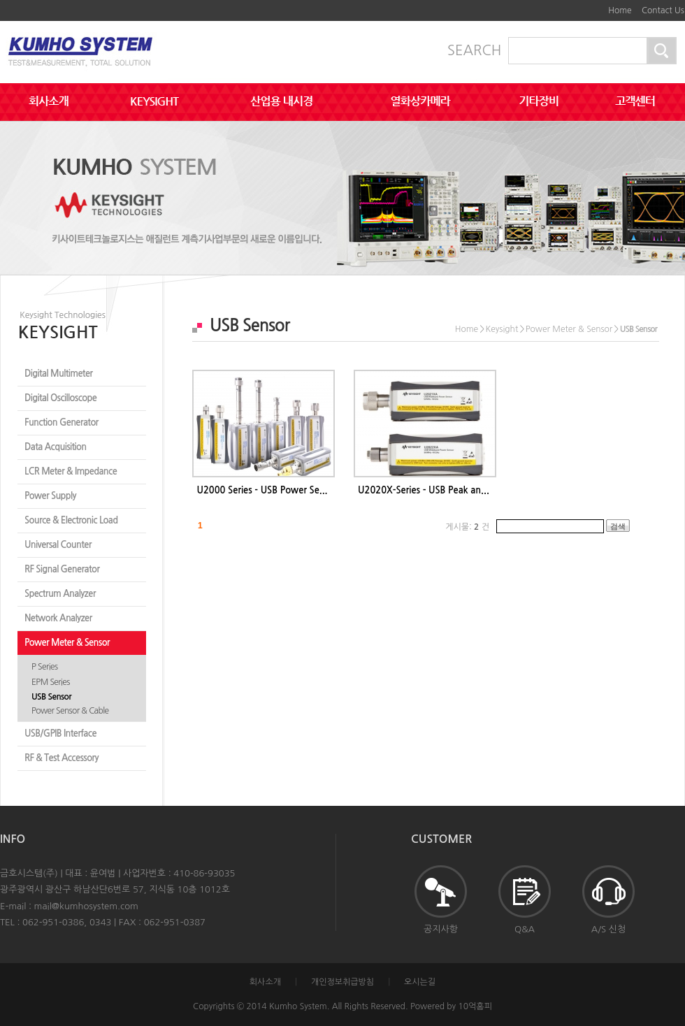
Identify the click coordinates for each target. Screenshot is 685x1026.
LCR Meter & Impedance (70, 471)
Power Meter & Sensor (67, 642)
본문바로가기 (583, 5)
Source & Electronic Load (70, 520)
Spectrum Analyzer (60, 593)
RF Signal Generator (61, 569)
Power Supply (50, 495)
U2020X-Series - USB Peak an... (423, 490)
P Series (44, 667)
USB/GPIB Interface (60, 733)
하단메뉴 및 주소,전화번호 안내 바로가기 (594, 5)
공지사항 (440, 899)
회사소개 (265, 982)
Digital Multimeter (58, 373)
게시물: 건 (467, 527)
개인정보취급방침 (342, 982)
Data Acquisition (55, 446)
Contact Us (663, 10)
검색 (618, 526)
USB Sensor (51, 697)
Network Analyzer (58, 618)
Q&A (524, 899)
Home (619, 10)
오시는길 (419, 982)
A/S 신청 (608, 899)
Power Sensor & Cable (69, 711)
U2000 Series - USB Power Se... (261, 490)
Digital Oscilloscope (60, 398)
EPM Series (50, 682)
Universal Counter (58, 544)
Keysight (502, 329)
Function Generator (61, 422)
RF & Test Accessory (61, 758)
